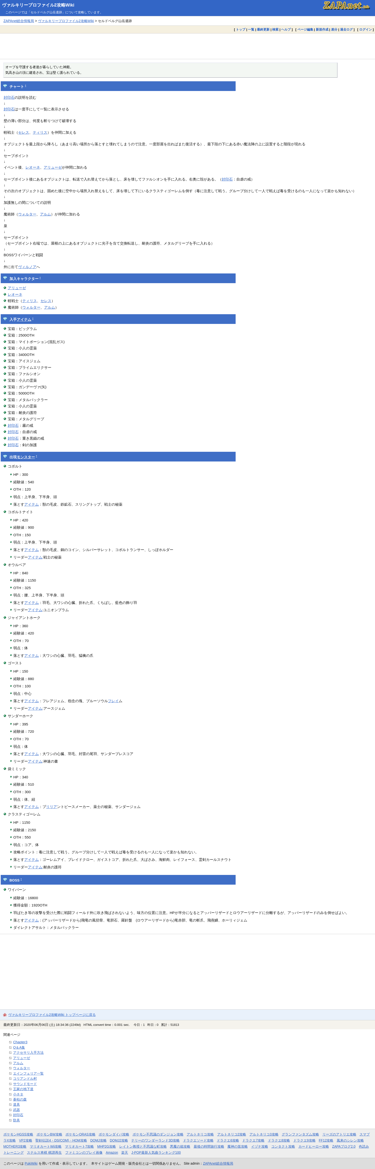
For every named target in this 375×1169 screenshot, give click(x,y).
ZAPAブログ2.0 (343, 1146)
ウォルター (27, 214)
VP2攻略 (25, 1140)
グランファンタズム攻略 (300, 1134)
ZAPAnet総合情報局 (18, 21)
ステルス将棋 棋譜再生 (44, 1152)
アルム (45, 214)
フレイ (113, 701)
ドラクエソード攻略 (198, 1140)
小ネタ (18, 1094)
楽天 (124, 1152)
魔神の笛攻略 (237, 1146)
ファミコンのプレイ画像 (84, 1152)
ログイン (365, 29)
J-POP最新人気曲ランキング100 (156, 1152)
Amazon (112, 1152)
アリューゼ (53, 167)
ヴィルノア (27, 267)
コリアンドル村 (25, 1078)
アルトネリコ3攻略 (264, 1134)
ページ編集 (305, 29)
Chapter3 (20, 1042)
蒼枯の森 (20, 1099)
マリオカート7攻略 (79, 1146)
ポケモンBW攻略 (49, 1134)
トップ (240, 29)
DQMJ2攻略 (119, 1140)
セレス (23, 132)
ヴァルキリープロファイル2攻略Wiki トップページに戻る (52, 1015)
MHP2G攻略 (106, 1146)
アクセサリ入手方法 (28, 1052)
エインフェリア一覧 (28, 1073)
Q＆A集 (19, 1047)
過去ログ (346, 29)
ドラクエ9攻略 (304, 1140)
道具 (16, 1104)
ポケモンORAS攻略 (80, 1134)
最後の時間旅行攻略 (209, 1146)
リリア (51, 807)
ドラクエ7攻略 (253, 1140)
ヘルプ (286, 29)
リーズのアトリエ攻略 (339, 1134)
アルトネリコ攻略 (200, 1134)
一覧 (251, 29)
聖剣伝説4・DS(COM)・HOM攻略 (61, 1140)
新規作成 (322, 29)
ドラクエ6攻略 (228, 1140)
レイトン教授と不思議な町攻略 (143, 1146)
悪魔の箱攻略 (180, 1146)
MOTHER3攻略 (15, 1146)
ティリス (40, 132)
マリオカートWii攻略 (46, 1146)
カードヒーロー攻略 (313, 1146)
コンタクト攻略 (283, 1146)
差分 (334, 29)
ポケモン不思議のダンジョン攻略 (158, 1134)
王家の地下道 (23, 1089)
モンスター (26, 457)
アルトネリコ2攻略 (231, 1134)
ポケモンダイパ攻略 (114, 1134)
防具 (16, 1120)
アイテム (24, 319)
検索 (275, 29)
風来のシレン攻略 (350, 1140)
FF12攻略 (326, 1140)
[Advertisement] (187, 46)
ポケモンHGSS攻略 (18, 1134)
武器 (16, 1110)
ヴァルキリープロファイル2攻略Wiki (38, 5)
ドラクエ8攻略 (279, 1140)
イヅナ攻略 (259, 1146)
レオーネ (32, 167)
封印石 (9, 97)
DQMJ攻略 (98, 1140)
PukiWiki (31, 1163)
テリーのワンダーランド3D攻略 (155, 1140)
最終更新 (263, 29)
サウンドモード (25, 1084)
